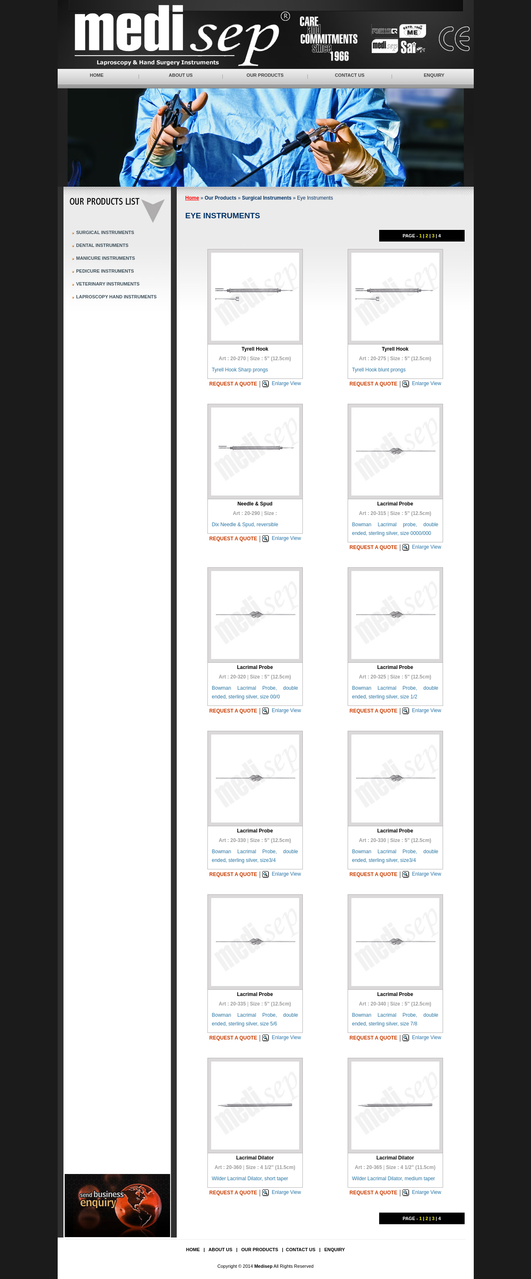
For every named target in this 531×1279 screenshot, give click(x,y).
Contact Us (349, 75)
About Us (180, 75)
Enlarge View (286, 383)
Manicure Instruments (105, 258)
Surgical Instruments (105, 232)
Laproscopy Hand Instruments (116, 296)
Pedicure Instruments (105, 270)
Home (97, 75)
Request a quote (233, 384)
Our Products (264, 75)
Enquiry (434, 75)
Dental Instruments (102, 245)
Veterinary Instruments (108, 283)
